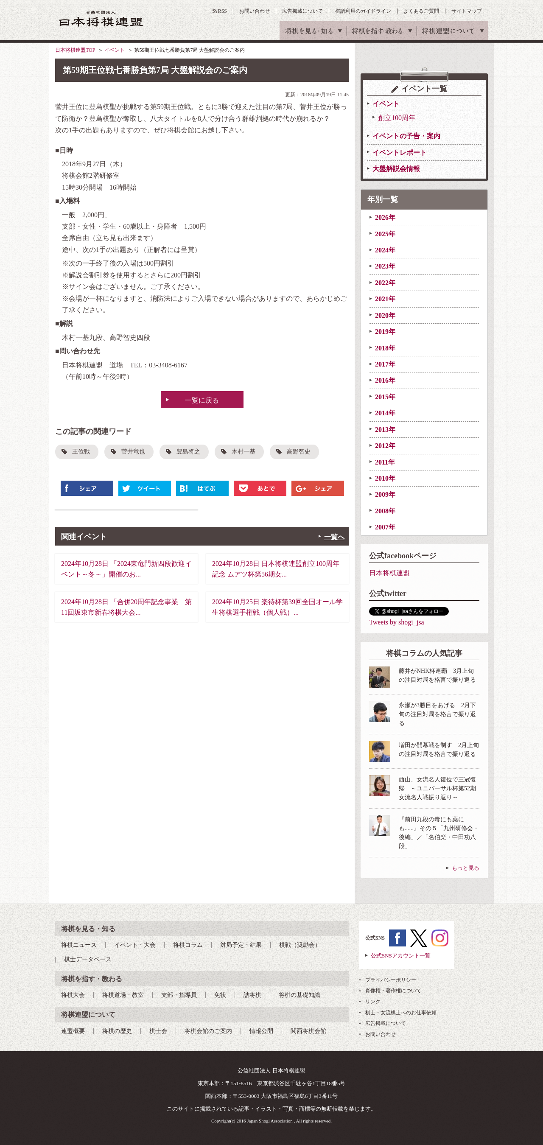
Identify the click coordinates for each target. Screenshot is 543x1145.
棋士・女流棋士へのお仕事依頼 (401, 1013)
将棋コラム (188, 945)
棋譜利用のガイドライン (363, 11)
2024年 (385, 250)
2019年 (385, 331)
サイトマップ (466, 11)
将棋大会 (73, 995)
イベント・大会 (135, 945)
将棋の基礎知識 (299, 995)
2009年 (385, 494)
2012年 (385, 445)
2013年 (385, 429)
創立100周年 (396, 117)
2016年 (385, 380)
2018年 (385, 348)
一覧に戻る (202, 400)
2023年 (385, 266)
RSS (222, 11)
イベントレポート (399, 152)
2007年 (385, 527)
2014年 (385, 413)
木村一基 (243, 451)
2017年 (385, 364)
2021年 (385, 298)
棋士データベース (88, 959)
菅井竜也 (133, 451)
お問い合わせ (254, 11)
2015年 (385, 396)
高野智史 (299, 451)
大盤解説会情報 (396, 168)
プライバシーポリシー (390, 980)
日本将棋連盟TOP (75, 50)
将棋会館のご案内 (208, 1031)
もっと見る (465, 868)
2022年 (385, 282)
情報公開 (261, 1031)
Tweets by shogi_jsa (396, 622)
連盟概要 (73, 1031)
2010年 (385, 478)
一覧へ (334, 536)
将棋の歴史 (117, 1031)
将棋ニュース (79, 945)
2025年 (385, 234)
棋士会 (158, 1031)
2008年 (385, 511)
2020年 (385, 315)
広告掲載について (302, 11)
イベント (114, 50)
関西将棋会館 (308, 1031)
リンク (373, 1002)
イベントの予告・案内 (406, 136)
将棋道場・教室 (123, 995)
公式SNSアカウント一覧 (401, 955)
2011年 (385, 462)
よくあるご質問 (421, 11)
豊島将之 (188, 451)
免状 (220, 995)
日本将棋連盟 (389, 573)
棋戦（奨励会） (300, 945)
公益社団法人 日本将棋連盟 (101, 18)
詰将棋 (252, 995)
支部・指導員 (179, 995)
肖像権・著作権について (393, 991)
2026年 (385, 217)
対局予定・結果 (241, 945)
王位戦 (81, 451)
